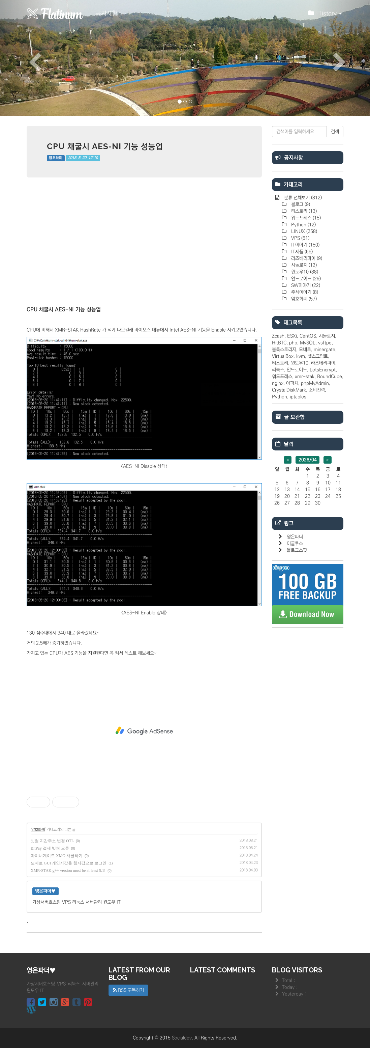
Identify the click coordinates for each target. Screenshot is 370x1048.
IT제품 (301, 251)
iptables (298, 396)
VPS (299, 238)
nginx (277, 383)
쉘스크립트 (318, 356)
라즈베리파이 (306, 258)
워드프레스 (305, 218)
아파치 (292, 383)
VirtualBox (283, 356)
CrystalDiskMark (289, 390)
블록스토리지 (284, 349)
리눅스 (278, 370)
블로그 (300, 204)
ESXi (292, 336)
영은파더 (295, 537)
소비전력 (317, 390)
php (293, 343)
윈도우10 (304, 272)
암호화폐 (55, 158)
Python (303, 224)
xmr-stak (304, 376)
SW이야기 (305, 285)
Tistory (325, 15)
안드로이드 (305, 278)
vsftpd (325, 343)
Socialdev (182, 1038)
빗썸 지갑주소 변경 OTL (52, 840)
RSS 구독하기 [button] (128, 990)
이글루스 (295, 543)
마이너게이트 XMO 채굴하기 (57, 855)
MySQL (307, 343)
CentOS (308, 336)
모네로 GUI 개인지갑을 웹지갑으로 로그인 (68, 863)
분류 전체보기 (302, 197)
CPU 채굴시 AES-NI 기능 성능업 (105, 146)
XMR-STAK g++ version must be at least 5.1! (68, 870)
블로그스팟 (297, 550)
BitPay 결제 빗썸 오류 (50, 848)
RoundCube (329, 376)
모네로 (305, 349)
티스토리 (303, 211)
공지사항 (106, 13)
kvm (300, 356)
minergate (324, 349)
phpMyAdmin (315, 383)
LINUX (303, 231)
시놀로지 (303, 265)
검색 (335, 131)
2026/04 (308, 460)
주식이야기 (304, 292)
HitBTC (279, 343)
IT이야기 (304, 245)
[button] (28, 58)
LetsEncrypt (323, 370)
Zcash (278, 336)
